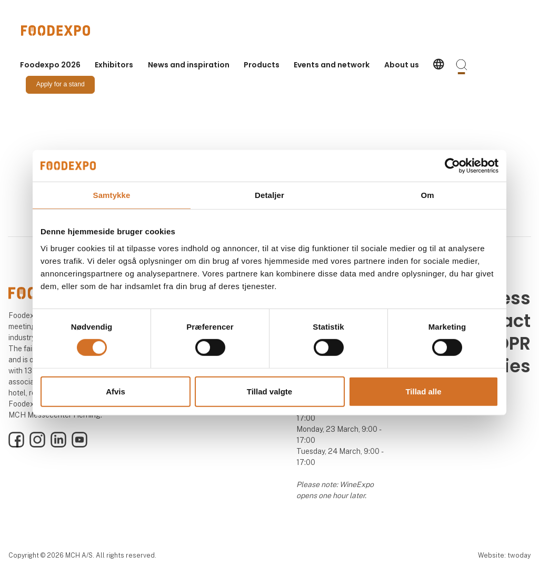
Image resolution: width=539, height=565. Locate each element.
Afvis (115, 391)
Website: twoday (504, 555)
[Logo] (63, 30)
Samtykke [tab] (112, 194)
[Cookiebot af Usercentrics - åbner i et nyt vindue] (452, 165)
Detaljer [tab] (269, 194)
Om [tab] (427, 194)
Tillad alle (423, 391)
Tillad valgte (269, 391)
